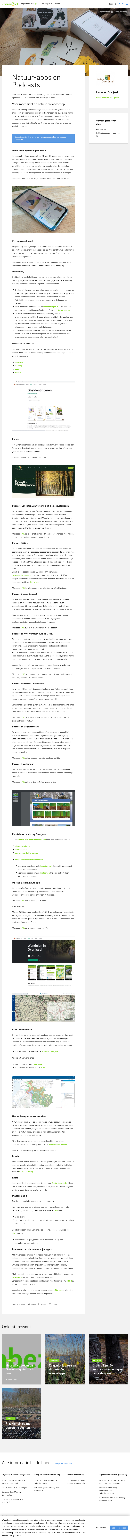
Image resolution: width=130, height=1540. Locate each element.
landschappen (21, 849)
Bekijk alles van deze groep (107, 97)
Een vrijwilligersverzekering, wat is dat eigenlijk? (47, 1489)
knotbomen (45, 873)
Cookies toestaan (118, 1528)
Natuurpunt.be (64, 310)
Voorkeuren (100, 1528)
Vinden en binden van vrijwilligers (14, 1487)
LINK (22, 533)
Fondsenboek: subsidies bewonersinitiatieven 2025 (77, 1481)
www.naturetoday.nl (58, 1144)
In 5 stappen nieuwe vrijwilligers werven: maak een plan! (14, 1481)
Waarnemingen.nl (50, 306)
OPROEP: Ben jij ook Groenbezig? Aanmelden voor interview (112, 1481)
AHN (43, 1067)
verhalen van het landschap (26, 853)
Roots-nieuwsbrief (59, 1183)
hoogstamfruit (46, 866)
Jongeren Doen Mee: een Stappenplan (11, 1493)
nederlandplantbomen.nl (22, 575)
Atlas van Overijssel (50, 1051)
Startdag (58, 1290)
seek (17, 369)
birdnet (18, 372)
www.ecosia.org (26, 1171)
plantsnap (19, 362)
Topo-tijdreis (37, 1064)
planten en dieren (22, 846)
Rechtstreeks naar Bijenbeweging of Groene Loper (112, 1499)
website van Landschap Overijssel (32, 839)
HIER (69, 1281)
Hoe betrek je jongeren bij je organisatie (12, 1500)
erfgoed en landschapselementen (29, 859)
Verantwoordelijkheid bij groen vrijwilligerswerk (46, 1481)
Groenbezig (17, 1277)
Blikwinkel (34, 582)
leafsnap (18, 365)
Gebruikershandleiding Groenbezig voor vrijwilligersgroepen (108, 1490)
